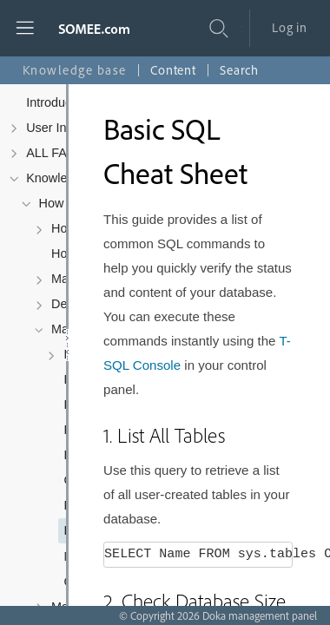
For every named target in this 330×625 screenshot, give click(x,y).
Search (239, 70)
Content (173, 70)
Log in (289, 27)
